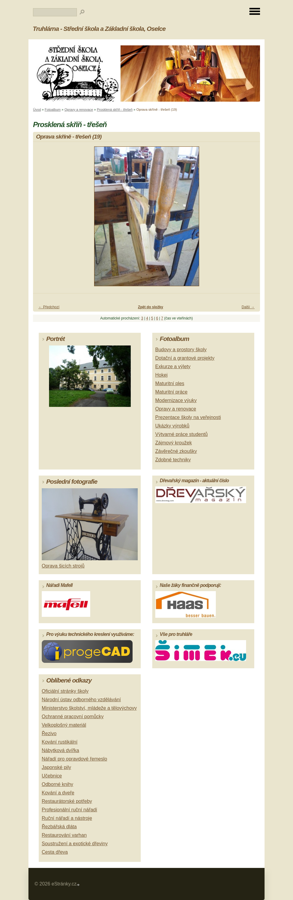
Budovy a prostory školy (181, 349)
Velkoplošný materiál (64, 725)
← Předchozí (48, 307)
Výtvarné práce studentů (181, 434)
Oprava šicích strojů (63, 565)
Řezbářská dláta (59, 826)
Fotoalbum (53, 109)
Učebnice (52, 775)
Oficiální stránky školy (65, 691)
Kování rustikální (59, 742)
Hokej (161, 375)
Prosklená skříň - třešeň (115, 109)
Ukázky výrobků (172, 425)
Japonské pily (56, 767)
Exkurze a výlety (172, 366)
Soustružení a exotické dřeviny (75, 843)
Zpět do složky (150, 307)
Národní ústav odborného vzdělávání (81, 699)
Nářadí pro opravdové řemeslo (74, 758)
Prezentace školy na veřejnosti (188, 417)
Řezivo (49, 733)
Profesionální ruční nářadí (69, 809)
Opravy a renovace (78, 109)
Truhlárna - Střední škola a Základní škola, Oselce (99, 28)
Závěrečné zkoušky (176, 451)
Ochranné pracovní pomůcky (73, 716)
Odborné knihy (57, 784)
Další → (248, 307)
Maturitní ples (169, 383)
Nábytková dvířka (60, 750)
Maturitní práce (171, 391)
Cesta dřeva (55, 852)
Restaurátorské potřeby (67, 801)
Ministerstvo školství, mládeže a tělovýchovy (89, 708)
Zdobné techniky (173, 459)
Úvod (37, 109)
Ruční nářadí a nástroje (67, 818)
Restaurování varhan (64, 835)
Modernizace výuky (176, 400)
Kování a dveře (58, 792)
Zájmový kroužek (173, 442)
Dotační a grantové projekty (185, 358)
